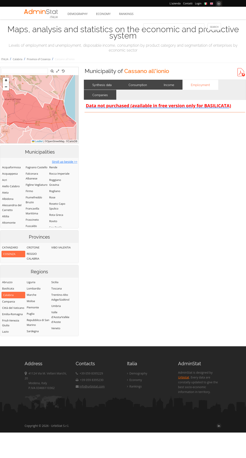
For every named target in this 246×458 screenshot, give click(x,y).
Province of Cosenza (38, 59)
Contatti (188, 3)
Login (198, 3)
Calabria (17, 59)
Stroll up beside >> (64, 162)
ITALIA (4, 59)
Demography (77, 14)
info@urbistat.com (90, 386)
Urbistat (183, 377)
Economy (103, 14)
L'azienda (175, 3)
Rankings (126, 14)
